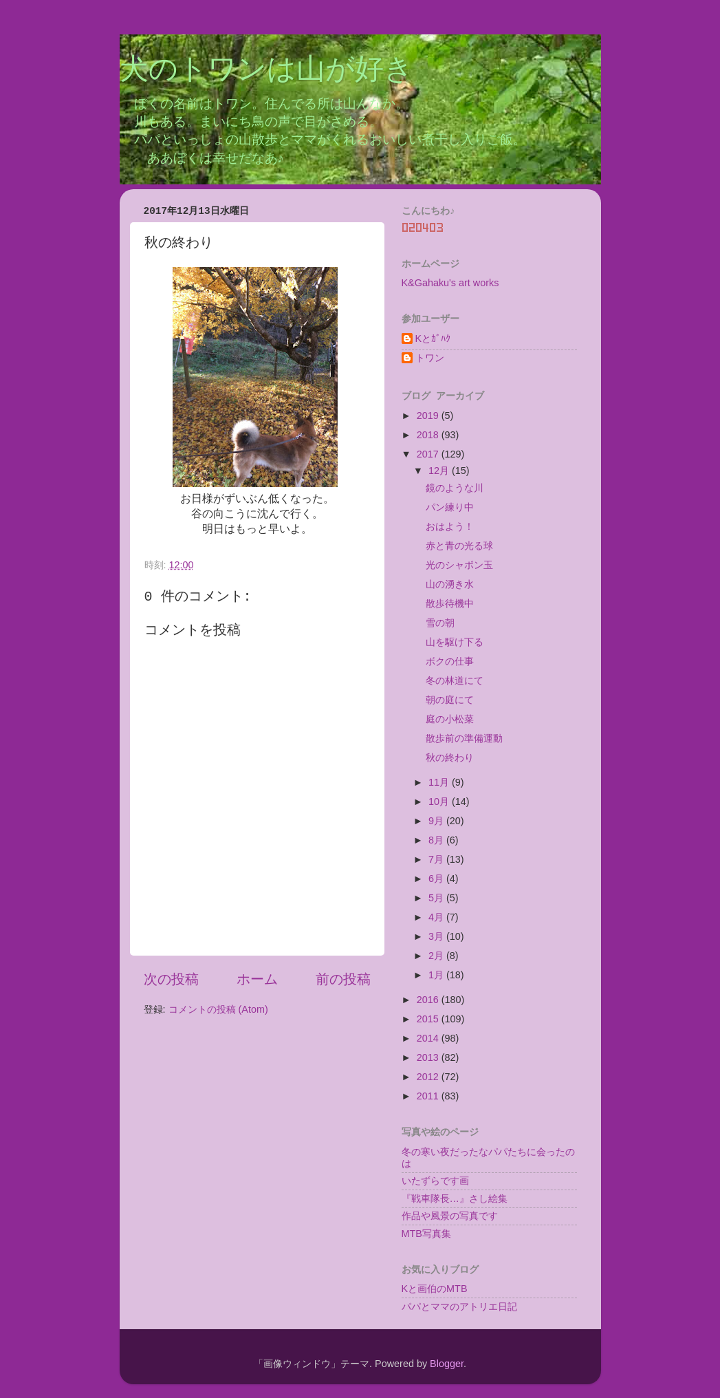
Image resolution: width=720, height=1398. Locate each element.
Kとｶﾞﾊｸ (433, 338)
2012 (429, 1076)
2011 (429, 1095)
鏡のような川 (454, 487)
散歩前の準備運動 (464, 738)
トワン (429, 357)
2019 (429, 415)
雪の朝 (440, 622)
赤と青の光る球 (459, 545)
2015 (429, 1018)
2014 (429, 1038)
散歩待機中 (450, 603)
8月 (437, 840)
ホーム (257, 979)
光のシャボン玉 (459, 564)
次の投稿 (171, 979)
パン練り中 (450, 507)
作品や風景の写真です (450, 1215)
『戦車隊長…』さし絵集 (455, 1198)
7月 (437, 859)
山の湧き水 (450, 584)
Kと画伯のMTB (435, 1288)
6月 (437, 878)
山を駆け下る (454, 641)
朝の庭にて (450, 699)
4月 (437, 917)
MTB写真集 (426, 1233)
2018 (429, 434)
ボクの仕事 (450, 661)
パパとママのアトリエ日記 (459, 1306)
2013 (429, 1057)
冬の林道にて (454, 680)
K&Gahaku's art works (450, 282)
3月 (437, 936)
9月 (437, 820)
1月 (437, 974)
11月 (440, 782)
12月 (440, 470)
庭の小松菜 (450, 718)
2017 (429, 454)
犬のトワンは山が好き (266, 70)
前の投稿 (343, 979)
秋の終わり (450, 757)
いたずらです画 (435, 1180)
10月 (440, 801)
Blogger (446, 1363)
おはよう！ (450, 526)
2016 (429, 999)
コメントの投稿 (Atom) (218, 1009)
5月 (437, 897)
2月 (437, 955)
